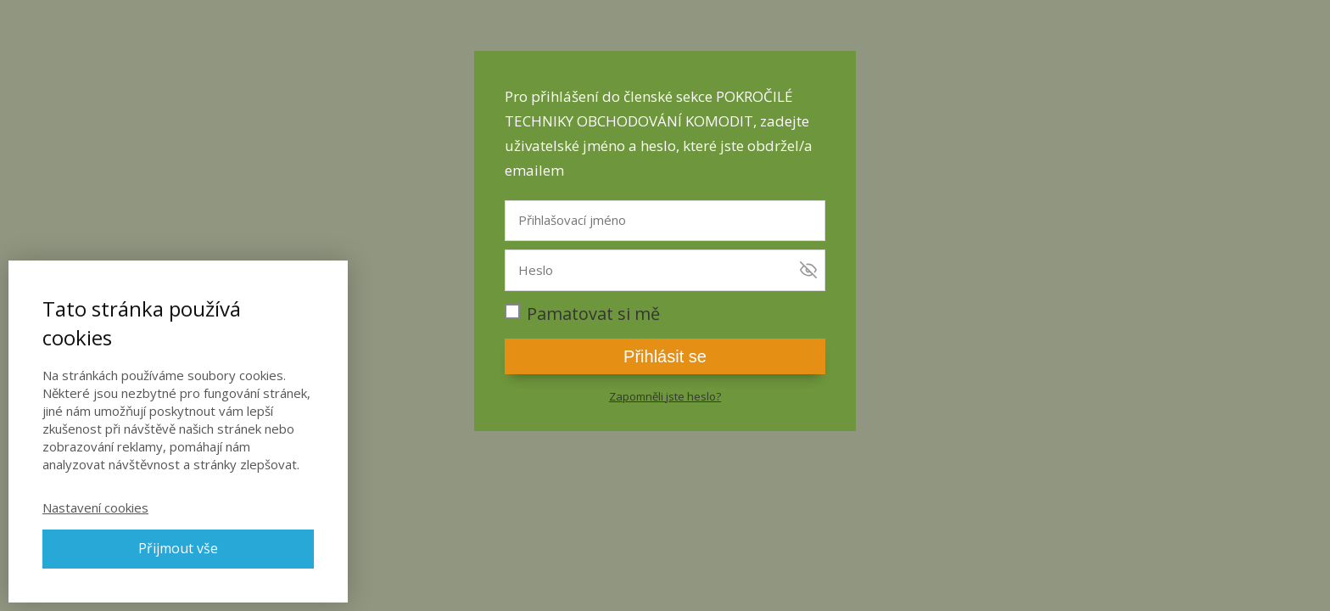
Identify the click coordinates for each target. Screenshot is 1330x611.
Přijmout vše (178, 548)
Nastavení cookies (95, 507)
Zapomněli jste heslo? (665, 396)
